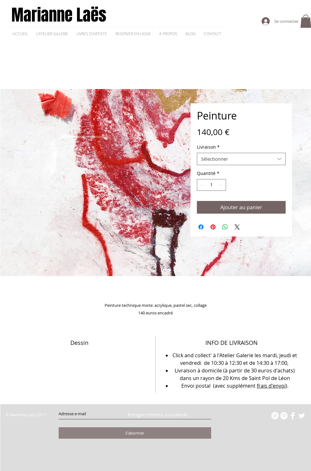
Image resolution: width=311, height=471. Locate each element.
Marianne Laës (58, 15)
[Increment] (221, 184)
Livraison (208, 147)
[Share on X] (237, 227)
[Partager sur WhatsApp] (225, 227)
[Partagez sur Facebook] (201, 227)
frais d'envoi (271, 385)
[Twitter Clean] (301, 415)
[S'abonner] (135, 433)
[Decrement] (202, 184)
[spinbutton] (211, 184)
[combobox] (241, 159)
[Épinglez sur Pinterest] (213, 227)
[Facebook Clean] (292, 415)
